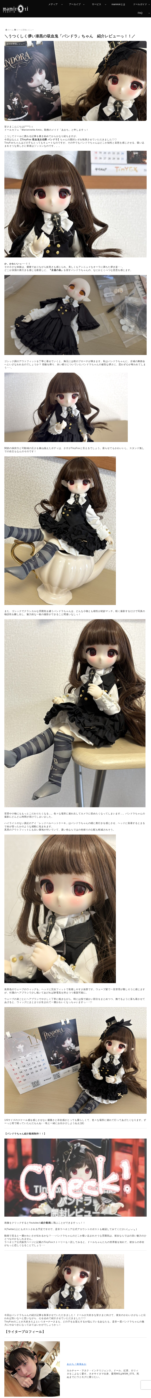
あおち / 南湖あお (76, 1364)
